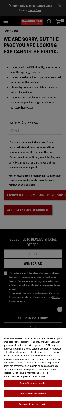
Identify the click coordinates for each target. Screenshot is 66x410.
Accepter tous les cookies (33, 405)
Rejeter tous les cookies (33, 395)
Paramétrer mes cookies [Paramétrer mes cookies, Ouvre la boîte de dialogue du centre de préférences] (33, 384)
